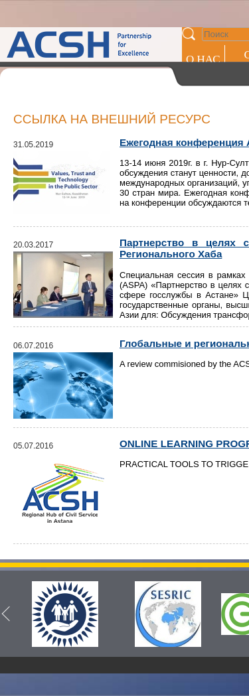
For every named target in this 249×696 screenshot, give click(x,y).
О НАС (203, 59)
